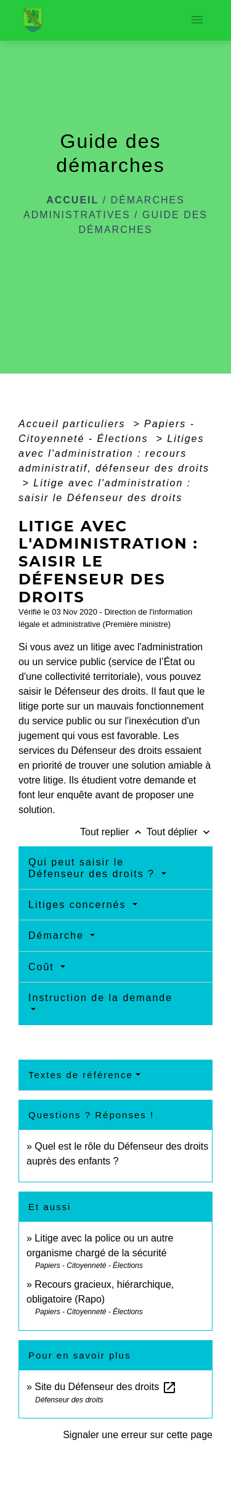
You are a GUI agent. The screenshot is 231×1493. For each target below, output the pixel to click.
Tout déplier (180, 832)
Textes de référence (80, 1075)
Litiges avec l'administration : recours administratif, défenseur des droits (113, 453)
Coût (43, 967)
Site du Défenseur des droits (105, 1386)
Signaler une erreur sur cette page (138, 1435)
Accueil (72, 200)
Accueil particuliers (73, 424)
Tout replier (113, 832)
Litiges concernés (79, 904)
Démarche (57, 935)
